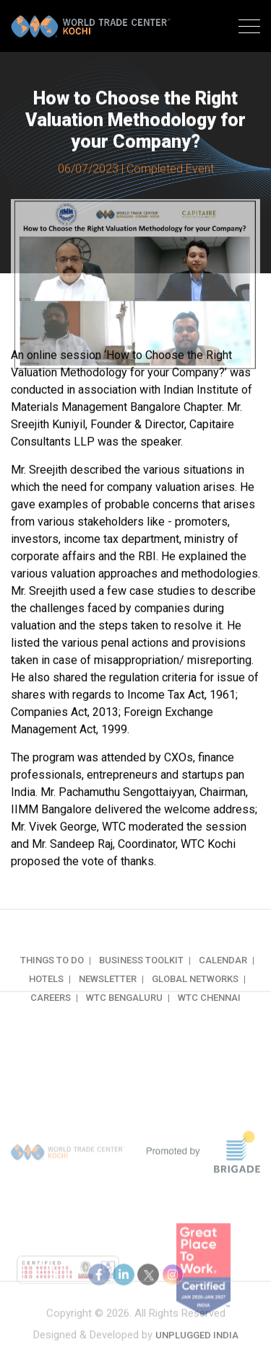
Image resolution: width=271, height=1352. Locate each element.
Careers (50, 1012)
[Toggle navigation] (249, 28)
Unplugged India (196, 1340)
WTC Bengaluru (124, 1012)
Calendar (223, 974)
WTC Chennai (209, 1012)
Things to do (52, 974)
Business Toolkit (141, 974)
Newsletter (108, 993)
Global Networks (195, 993)
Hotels (46, 993)
